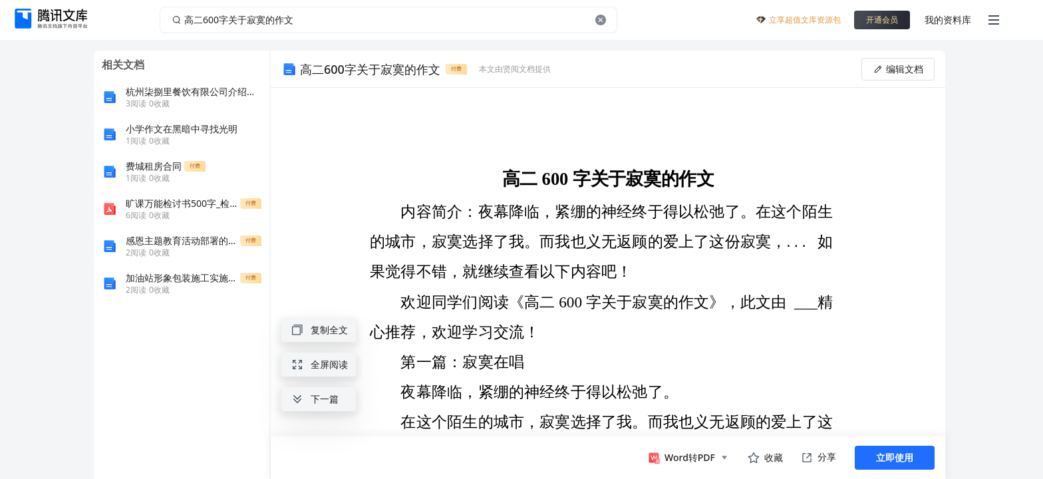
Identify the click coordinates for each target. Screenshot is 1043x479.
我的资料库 (948, 19)
